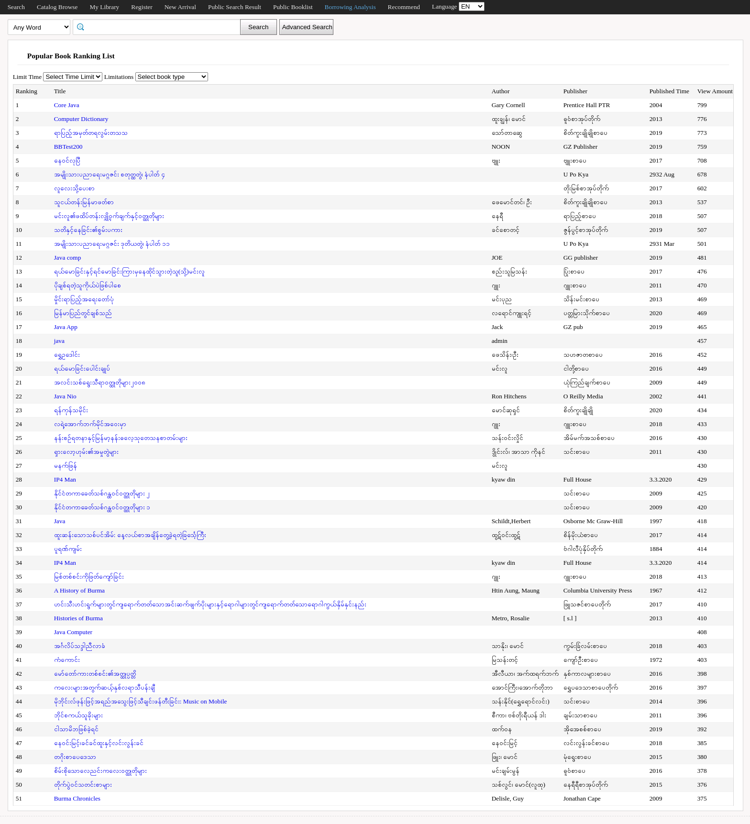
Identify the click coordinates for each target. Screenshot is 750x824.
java (59, 340)
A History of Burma (79, 590)
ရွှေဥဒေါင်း (67, 354)
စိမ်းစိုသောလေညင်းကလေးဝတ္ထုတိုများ (100, 770)
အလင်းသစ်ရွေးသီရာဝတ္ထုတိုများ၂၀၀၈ (99, 382)
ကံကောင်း (67, 659)
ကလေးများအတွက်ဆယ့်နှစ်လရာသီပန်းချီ (104, 687)
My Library (104, 7)
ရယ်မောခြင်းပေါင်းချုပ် (82, 368)
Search (16, 7)
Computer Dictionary (81, 118)
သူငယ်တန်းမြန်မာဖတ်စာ (84, 202)
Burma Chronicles (77, 798)
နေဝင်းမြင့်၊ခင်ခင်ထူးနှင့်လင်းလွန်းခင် (98, 743)
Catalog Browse (57, 7)
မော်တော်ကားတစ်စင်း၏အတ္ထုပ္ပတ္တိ (95, 673)
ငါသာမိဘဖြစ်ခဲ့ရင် (76, 729)
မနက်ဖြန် (65, 465)
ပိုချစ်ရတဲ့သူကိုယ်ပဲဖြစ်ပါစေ (87, 285)
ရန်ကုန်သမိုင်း (71, 410)
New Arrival (180, 7)
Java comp (67, 257)
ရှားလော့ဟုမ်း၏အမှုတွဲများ (86, 451)
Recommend (404, 7)
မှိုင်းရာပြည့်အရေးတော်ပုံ (84, 299)
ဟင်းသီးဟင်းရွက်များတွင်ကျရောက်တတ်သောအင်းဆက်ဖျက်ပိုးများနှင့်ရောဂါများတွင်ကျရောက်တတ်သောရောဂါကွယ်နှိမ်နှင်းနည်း (210, 604)
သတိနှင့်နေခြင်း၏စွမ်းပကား (88, 229)
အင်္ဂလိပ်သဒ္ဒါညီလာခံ (79, 645)
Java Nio (65, 396)
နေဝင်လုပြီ (67, 160)
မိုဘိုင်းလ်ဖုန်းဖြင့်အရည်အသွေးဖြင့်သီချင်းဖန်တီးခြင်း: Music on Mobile (140, 701)
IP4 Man (65, 479)
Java (60, 521)
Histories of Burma (78, 618)
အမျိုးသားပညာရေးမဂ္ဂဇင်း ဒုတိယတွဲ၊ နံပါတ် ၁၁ (112, 243)
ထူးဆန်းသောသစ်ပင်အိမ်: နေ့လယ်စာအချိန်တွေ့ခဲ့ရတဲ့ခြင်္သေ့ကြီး (130, 534)
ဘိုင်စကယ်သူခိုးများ (78, 715)
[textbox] (159, 26)
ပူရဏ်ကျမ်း (68, 548)
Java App (65, 326)
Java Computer (73, 632)
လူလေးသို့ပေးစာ (74, 188)
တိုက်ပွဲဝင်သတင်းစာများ (83, 784)
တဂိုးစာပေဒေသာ (75, 756)
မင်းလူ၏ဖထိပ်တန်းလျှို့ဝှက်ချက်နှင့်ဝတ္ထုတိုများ (109, 216)
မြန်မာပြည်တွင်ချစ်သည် (83, 313)
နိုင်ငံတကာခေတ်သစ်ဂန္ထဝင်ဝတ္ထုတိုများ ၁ (102, 507)
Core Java (66, 105)
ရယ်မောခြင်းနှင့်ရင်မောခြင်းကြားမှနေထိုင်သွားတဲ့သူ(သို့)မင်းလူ (129, 271)
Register (141, 7)
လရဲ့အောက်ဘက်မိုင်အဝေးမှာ (90, 424)
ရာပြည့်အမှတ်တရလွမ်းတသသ (91, 132)
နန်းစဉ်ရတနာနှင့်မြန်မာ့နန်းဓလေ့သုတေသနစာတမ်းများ (121, 437)
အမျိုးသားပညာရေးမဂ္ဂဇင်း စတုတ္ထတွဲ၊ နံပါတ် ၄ (109, 174)
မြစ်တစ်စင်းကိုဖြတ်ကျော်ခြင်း (89, 576)
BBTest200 (68, 146)
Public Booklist (293, 7)
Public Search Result (234, 7)
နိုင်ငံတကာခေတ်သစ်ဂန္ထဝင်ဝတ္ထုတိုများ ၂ (102, 493)
